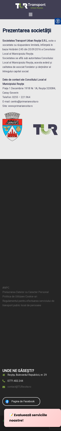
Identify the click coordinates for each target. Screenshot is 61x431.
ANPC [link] (5, 287)
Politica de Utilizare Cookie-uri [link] (19, 296)
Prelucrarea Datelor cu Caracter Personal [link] (25, 292)
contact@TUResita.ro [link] (19, 386)
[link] (30, 6)
